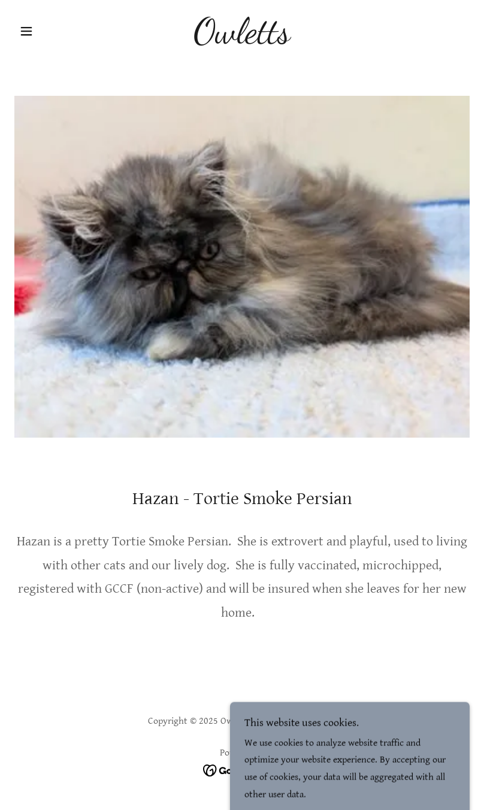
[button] (48, 31)
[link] (242, 39)
